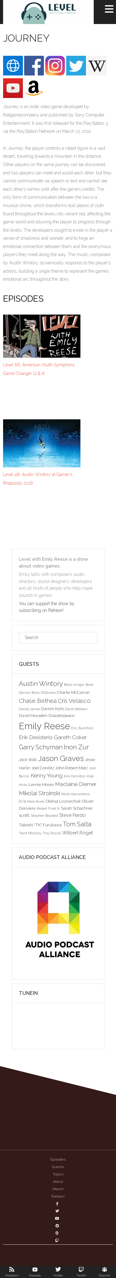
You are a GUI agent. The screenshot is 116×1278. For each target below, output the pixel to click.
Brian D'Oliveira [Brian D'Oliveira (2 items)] (44, 692)
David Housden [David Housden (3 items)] (33, 715)
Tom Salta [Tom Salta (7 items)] (77, 824)
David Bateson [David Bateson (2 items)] (76, 709)
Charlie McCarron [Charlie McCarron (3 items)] (73, 692)
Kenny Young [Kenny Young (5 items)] (46, 775)
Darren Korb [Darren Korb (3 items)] (52, 708)
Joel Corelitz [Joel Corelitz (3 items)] (43, 767)
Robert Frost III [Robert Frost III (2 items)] (48, 808)
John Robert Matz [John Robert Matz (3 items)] (71, 767)
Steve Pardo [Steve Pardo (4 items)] (72, 815)
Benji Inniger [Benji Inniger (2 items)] (74, 684)
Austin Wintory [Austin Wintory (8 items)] (41, 683)
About (58, 1181)
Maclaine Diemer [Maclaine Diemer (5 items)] (76, 784)
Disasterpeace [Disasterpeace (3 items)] (62, 715)
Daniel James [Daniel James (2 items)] (29, 709)
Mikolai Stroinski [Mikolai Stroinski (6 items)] (39, 793)
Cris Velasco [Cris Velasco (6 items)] (74, 700)
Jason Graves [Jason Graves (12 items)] (61, 758)
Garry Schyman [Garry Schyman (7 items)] (40, 747)
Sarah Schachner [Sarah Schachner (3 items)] (77, 808)
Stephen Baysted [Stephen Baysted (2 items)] (44, 815)
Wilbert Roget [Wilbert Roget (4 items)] (77, 833)
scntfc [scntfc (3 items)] (24, 815)
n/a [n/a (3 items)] (22, 801)
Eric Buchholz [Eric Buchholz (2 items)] (82, 728)
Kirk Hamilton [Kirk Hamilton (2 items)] (75, 776)
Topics (58, 1174)
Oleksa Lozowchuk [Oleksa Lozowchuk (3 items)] (63, 801)
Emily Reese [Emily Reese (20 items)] (44, 726)
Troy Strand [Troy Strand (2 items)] (52, 833)
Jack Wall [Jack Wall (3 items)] (28, 759)
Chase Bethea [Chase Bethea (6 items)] (38, 700)
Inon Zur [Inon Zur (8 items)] (76, 747)
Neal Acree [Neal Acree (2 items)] (36, 801)
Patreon (58, 1196)
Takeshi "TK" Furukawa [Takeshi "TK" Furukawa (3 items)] (40, 824)
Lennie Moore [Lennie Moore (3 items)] (41, 784)
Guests (58, 1167)
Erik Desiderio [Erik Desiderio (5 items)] (36, 737)
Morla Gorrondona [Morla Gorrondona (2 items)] (75, 794)
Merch (58, 1189)
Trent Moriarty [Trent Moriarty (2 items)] (30, 833)
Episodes (58, 1159)
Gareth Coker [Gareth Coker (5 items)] (70, 737)
